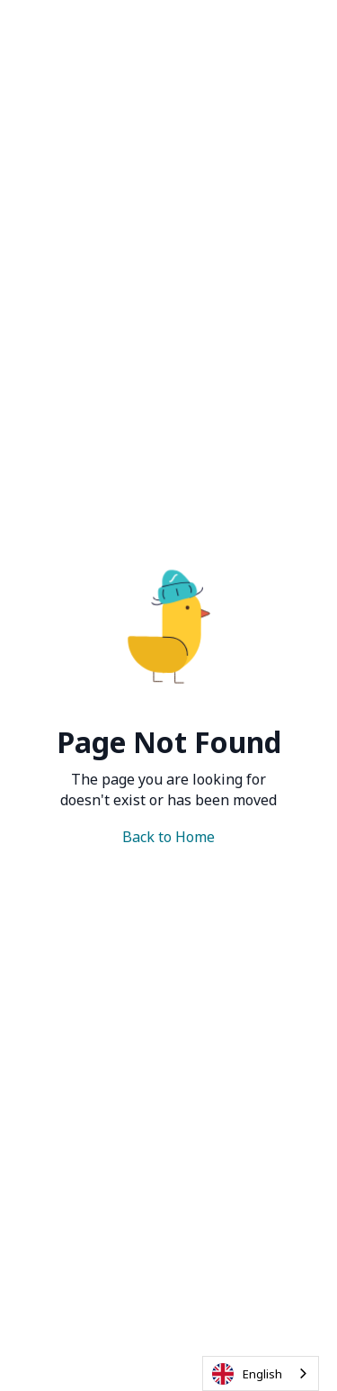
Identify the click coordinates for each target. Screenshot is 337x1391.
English (247, 1374)
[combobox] (260, 1373)
